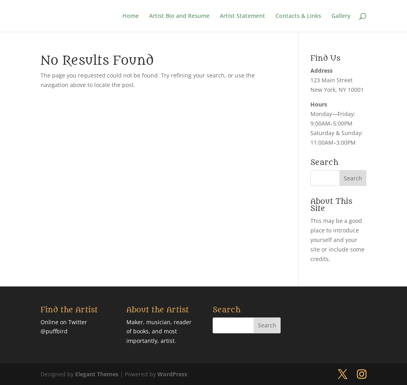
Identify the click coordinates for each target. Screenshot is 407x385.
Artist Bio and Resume (179, 16)
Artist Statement (242, 16)
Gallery (341, 16)
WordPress (172, 374)
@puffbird (54, 331)
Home (130, 16)
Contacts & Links (298, 16)
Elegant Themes (96, 374)
